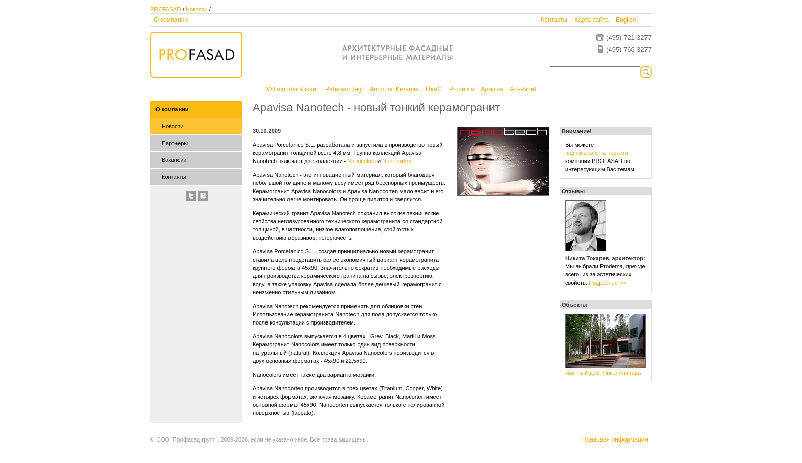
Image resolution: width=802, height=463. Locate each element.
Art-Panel (523, 89)
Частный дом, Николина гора (603, 372)
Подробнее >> (607, 283)
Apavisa (492, 89)
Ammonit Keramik (394, 89)
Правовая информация (615, 439)
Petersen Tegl (344, 89)
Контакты (554, 20)
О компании (171, 20)
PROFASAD (165, 9)
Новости (197, 9)
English (626, 20)
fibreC (434, 89)
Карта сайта (591, 20)
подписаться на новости (596, 153)
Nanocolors (361, 161)
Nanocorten (396, 161)
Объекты (574, 305)
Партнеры (175, 143)
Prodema (461, 89)
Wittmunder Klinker (292, 89)
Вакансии (174, 160)
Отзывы (573, 191)
